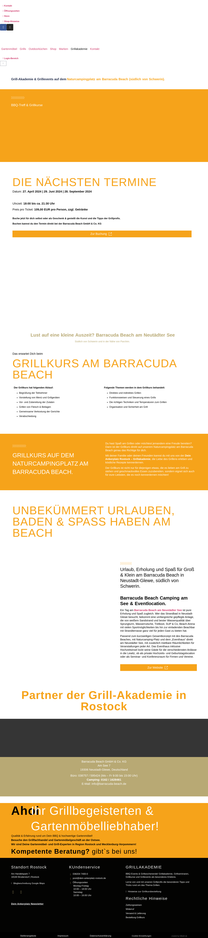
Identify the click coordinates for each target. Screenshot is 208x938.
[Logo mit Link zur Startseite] (104, 38)
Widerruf (130, 909)
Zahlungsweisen (134, 905)
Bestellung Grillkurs (135, 917)
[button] (9, 49)
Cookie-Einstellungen (141, 935)
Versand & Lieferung (136, 913)
